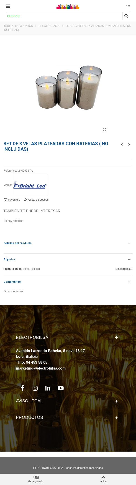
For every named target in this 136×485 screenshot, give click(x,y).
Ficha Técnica (12, 268)
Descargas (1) (124, 268)
